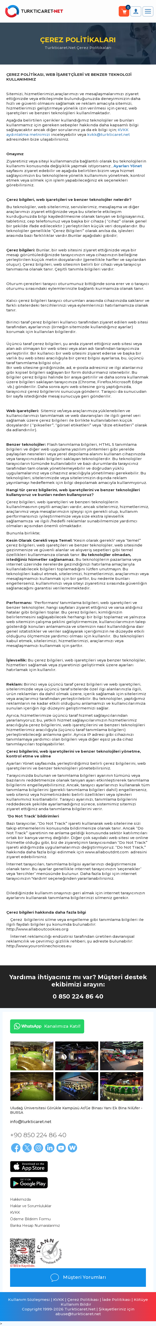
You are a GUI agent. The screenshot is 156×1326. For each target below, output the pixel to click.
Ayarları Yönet (127, 165)
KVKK (15, 1212)
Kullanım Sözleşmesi (29, 1299)
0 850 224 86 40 (78, 996)
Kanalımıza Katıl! (45, 1026)
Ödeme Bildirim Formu (30, 1219)
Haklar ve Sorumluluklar (30, 1206)
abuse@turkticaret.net (78, 1313)
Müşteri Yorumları (78, 1277)
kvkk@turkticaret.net (108, 134)
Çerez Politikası (83, 1299)
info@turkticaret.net (30, 1121)
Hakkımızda (20, 1199)
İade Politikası (116, 1299)
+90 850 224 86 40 (38, 1135)
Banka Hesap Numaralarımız (35, 1225)
